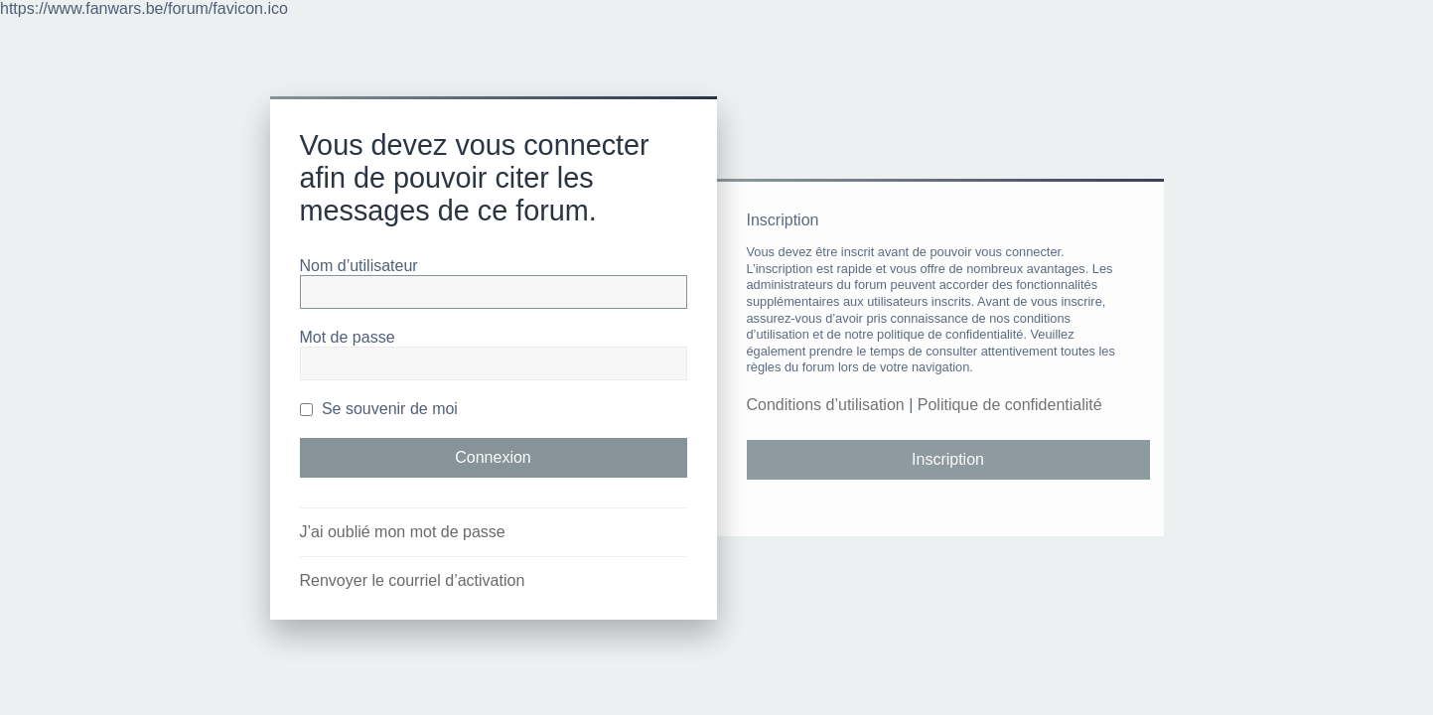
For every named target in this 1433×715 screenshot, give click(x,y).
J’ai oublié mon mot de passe (402, 531)
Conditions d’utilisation (826, 404)
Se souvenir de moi (379, 408)
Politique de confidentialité (1010, 404)
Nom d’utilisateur (359, 265)
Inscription (948, 459)
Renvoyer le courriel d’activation (412, 580)
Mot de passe (347, 337)
